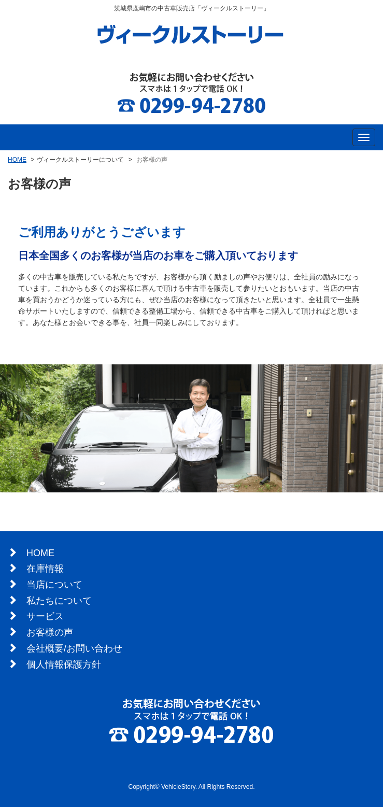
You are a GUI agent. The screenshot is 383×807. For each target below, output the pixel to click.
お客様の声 (49, 632)
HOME (17, 159)
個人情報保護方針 (63, 664)
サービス (45, 616)
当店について (54, 584)
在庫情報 (45, 568)
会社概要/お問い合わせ (74, 648)
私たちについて (59, 601)
